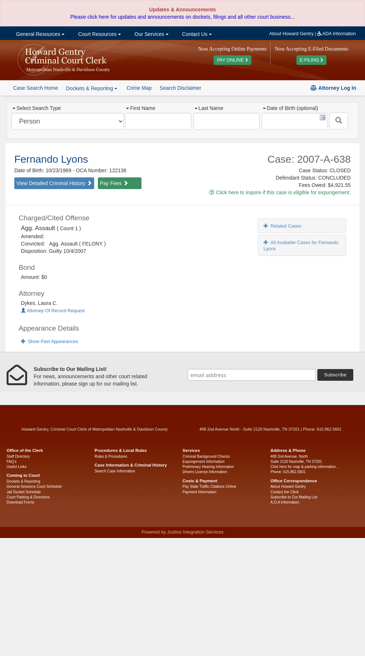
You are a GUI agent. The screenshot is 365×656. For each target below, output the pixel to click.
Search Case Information (115, 471)
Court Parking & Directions (28, 497)
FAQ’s (11, 462)
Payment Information (199, 492)
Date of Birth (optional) (290, 108)
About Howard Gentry (291, 33)
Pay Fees (114, 183)
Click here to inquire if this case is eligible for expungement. (280, 192)
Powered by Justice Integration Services (182, 532)
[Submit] (338, 121)
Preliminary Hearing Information (208, 467)
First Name (140, 108)
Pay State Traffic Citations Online (209, 486)
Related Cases (282, 226)
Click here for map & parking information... (304, 467)
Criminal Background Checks (206, 456)
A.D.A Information (284, 502)
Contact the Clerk (284, 492)
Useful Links (16, 467)
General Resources (39, 34)
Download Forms (20, 502)
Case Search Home (35, 88)
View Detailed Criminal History (54, 183)
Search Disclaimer (181, 88)
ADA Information (336, 33)
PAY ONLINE (232, 60)
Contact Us (196, 34)
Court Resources (99, 34)
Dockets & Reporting (23, 481)
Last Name (209, 108)
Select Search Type (36, 108)
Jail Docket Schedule (24, 492)
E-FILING (312, 60)
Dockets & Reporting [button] (91, 88)
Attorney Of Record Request (53, 310)
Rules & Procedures (111, 456)
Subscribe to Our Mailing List (293, 497)
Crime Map (138, 88)
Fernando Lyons (51, 159)
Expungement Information (203, 462)
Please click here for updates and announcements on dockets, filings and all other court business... (182, 17)
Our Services (151, 34)
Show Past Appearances (49, 341)
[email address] (252, 375)
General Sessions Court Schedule (34, 486)
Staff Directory (18, 456)
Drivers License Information (204, 472)
